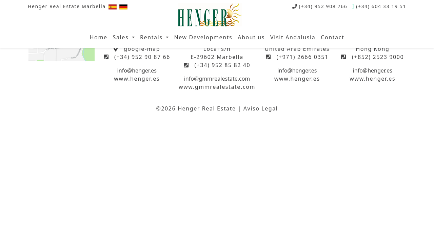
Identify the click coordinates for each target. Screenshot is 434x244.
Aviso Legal (260, 108)
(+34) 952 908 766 (323, 6)
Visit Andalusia (292, 37)
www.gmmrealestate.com (217, 86)
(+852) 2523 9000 (378, 57)
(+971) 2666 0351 (302, 57)
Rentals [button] (152, 37)
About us (251, 37)
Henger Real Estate (207, 108)
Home (98, 37)
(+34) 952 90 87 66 (142, 57)
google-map (142, 49)
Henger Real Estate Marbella (67, 6)
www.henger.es (137, 78)
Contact (332, 37)
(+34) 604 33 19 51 (381, 6)
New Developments (203, 37)
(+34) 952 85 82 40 (222, 65)
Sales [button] (122, 37)
